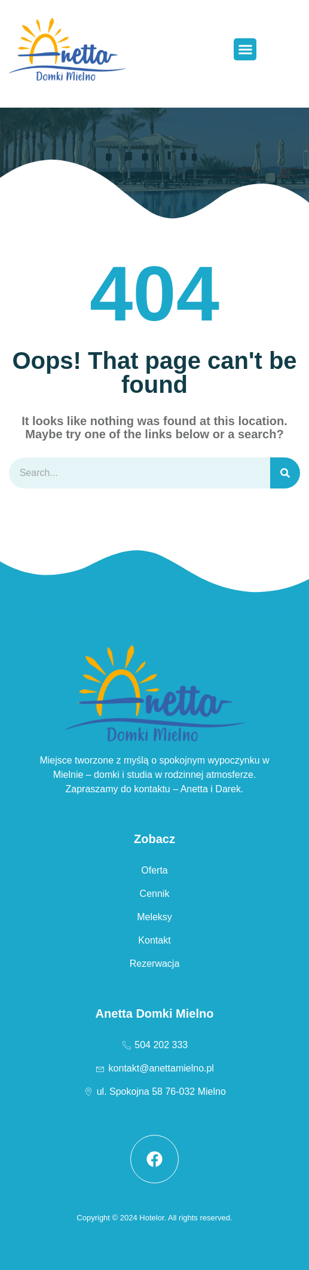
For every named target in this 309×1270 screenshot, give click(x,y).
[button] (245, 49)
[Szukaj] (285, 473)
